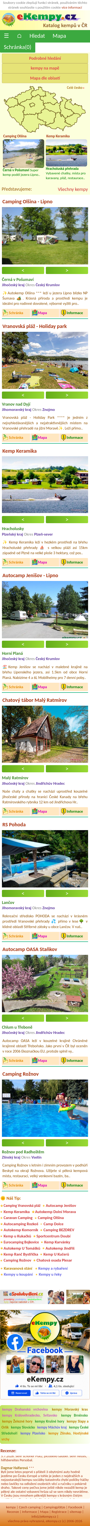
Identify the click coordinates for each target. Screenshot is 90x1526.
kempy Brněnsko (74, 1415)
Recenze (13, 1512)
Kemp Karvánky (57, 1242)
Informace (29, 1512)
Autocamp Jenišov (61, 1205)
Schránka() (17, 46)
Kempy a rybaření (53, 1268)
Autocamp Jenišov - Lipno (30, 575)
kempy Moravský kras (70, 1409)
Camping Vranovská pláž (22, 1205)
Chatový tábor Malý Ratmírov (34, 700)
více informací (71, 7)
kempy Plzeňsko (33, 1433)
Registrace (59, 1512)
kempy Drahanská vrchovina (25, 1409)
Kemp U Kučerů (56, 1254)
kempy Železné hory (17, 1421)
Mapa (59, 35)
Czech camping (30, 1507)
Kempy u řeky (50, 1274)
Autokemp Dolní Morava (55, 1211)
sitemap (75, 1512)
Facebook (75, 1507)
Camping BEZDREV (58, 1229)
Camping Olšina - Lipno (27, 201)
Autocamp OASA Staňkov (29, 949)
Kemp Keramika (19, 451)
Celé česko (75, 88)
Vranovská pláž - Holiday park (34, 326)
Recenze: (8, 1450)
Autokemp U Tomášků (22, 1248)
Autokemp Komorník (21, 1229)
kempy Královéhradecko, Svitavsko (29, 1415)
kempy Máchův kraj (52, 1427)
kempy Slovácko (23, 1427)
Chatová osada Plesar (54, 1260)
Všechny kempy (73, 189)
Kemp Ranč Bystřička (21, 1254)
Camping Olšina (51, 1217)
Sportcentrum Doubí (53, 1236)
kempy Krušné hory (49, 1421)
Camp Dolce (54, 1223)
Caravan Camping (18, 1217)
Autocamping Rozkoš (21, 1223)
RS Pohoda (14, 824)
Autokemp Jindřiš (60, 1248)
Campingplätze (54, 1507)
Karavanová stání (18, 1268)
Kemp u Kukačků (17, 1236)
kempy (11, 1507)
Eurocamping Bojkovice (21, 1242)
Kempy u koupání (18, 1274)
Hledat (37, 35)
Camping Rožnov (20, 1074)
